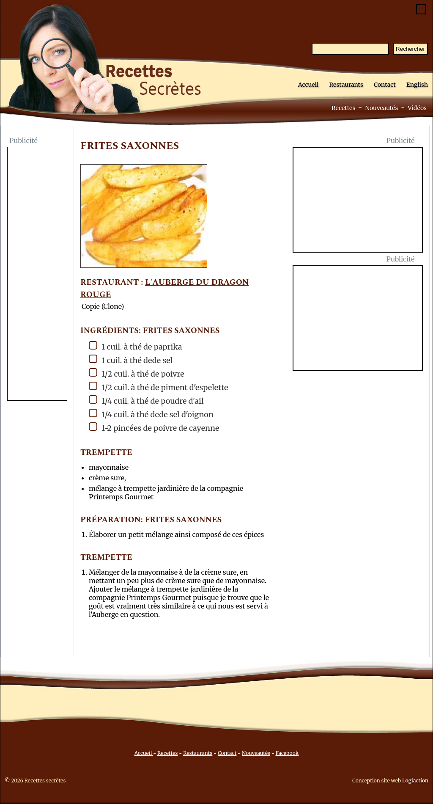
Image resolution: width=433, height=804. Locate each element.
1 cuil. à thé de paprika (135, 346)
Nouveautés (381, 108)
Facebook (287, 753)
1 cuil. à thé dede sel (131, 360)
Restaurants (346, 84)
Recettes (344, 108)
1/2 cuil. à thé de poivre (136, 373)
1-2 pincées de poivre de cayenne (154, 427)
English (417, 84)
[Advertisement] (37, 275)
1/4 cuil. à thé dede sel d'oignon (151, 414)
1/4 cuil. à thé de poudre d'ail (146, 400)
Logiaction (415, 780)
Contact (385, 84)
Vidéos (417, 108)
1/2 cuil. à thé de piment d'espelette (158, 387)
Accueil (308, 84)
